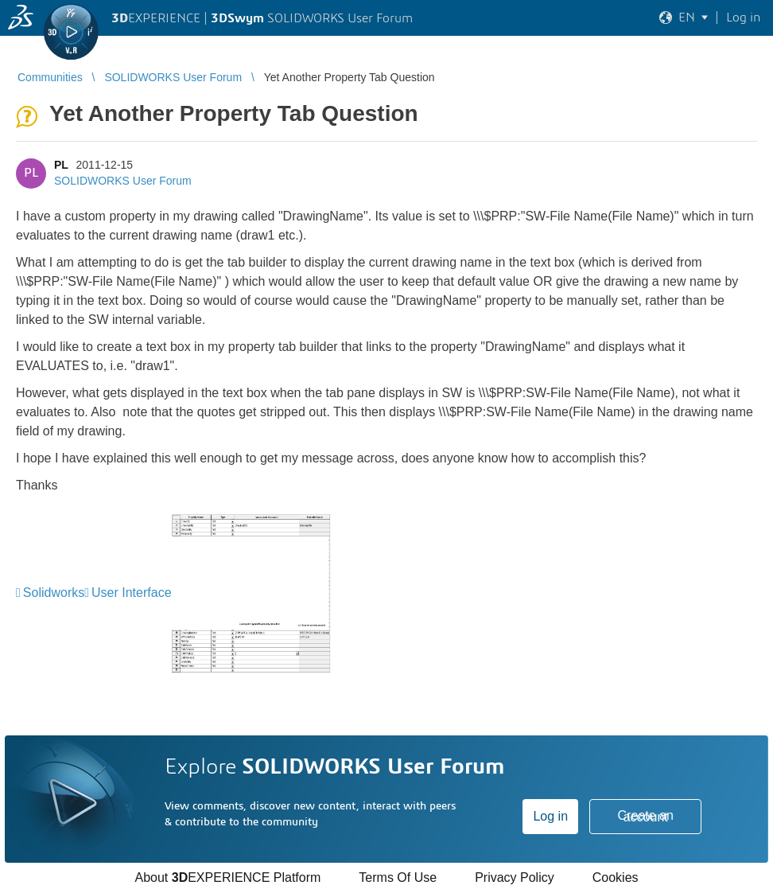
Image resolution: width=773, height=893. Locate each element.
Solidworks (53, 592)
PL (61, 164)
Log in (550, 816)
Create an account (646, 816)
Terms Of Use (398, 877)
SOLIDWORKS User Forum (123, 180)
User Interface (131, 592)
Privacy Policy (514, 877)
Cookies (615, 877)
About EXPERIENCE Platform (227, 877)
